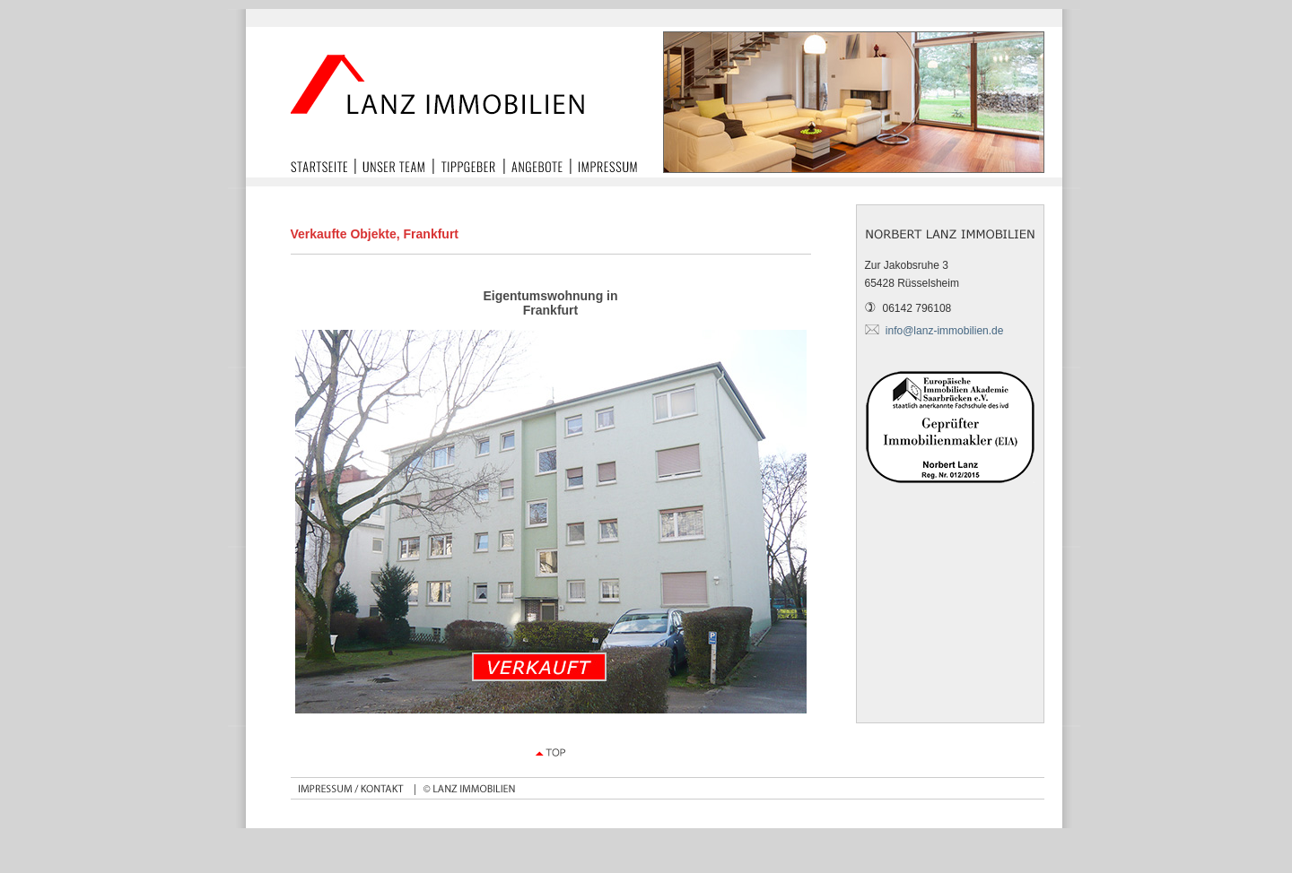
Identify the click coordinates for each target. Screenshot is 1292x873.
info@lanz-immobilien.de (945, 330)
